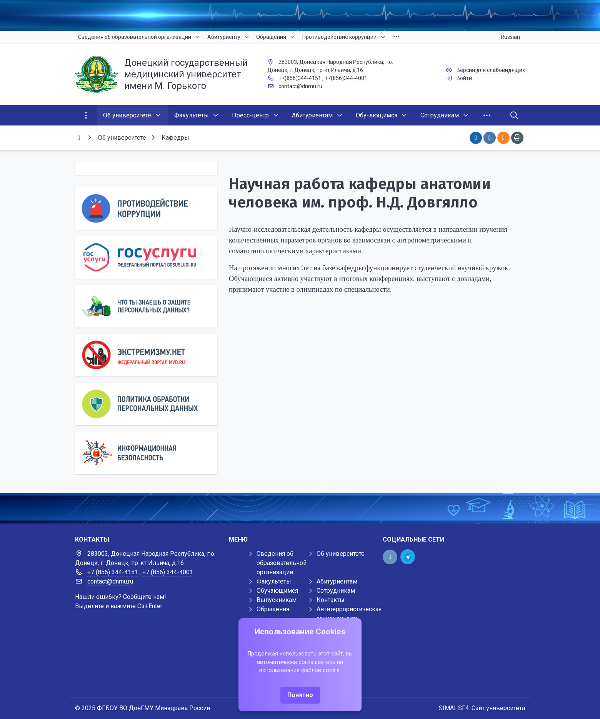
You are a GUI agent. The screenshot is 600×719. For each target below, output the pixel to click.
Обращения (273, 609)
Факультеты (274, 581)
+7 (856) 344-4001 (167, 572)
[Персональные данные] (146, 306)
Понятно (300, 695)
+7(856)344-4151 (299, 78)
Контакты (331, 600)
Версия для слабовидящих (491, 70)
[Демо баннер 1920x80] (300, 508)
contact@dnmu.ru (300, 86)
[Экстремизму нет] (146, 355)
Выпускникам (277, 600)
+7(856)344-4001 (346, 78)
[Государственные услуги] (146, 257)
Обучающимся (277, 590)
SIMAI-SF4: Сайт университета (482, 708)
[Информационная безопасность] (146, 452)
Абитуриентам (337, 581)
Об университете (341, 553)
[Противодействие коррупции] (146, 208)
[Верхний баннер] (300, 15)
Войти (464, 78)
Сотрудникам (336, 590)
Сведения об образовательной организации (282, 563)
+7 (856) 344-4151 (112, 572)
